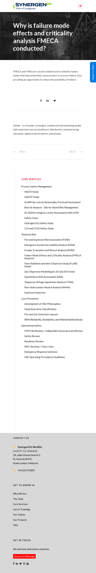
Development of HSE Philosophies (42, 303)
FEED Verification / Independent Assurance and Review (53, 330)
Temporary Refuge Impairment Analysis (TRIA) (48, 282)
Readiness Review (33, 341)
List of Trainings (21, 443)
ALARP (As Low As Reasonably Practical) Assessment (52, 202)
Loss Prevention (30, 298)
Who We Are (20, 427)
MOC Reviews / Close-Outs (39, 346)
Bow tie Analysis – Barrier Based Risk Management (51, 207)
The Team (18, 433)
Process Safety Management (36, 186)
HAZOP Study (31, 196)
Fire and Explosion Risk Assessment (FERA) (47, 239)
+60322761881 (26, 404)
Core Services (20, 438)
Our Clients (19, 448)
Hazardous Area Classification (40, 309)
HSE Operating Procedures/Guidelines (44, 357)
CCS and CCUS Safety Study (39, 228)
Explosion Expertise (35, 292)
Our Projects (20, 454)
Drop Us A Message (24, 490)
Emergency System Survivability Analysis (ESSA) (49, 244)
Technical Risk (28, 234)
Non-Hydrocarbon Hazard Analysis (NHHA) (47, 287)
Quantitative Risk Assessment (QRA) (43, 276)
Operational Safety (31, 325)
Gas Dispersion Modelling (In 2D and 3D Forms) (49, 271)
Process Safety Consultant (54, 566)
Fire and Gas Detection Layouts (41, 314)
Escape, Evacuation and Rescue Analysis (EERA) (49, 250)
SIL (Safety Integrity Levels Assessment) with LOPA (51, 212)
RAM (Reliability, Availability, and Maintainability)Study (53, 319)
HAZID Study (31, 191)
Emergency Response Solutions (40, 351)
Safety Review (32, 336)
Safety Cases (31, 217)
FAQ (15, 459)
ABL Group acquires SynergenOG (30, 551)
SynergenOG (46, 562)
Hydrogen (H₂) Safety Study (38, 223)
